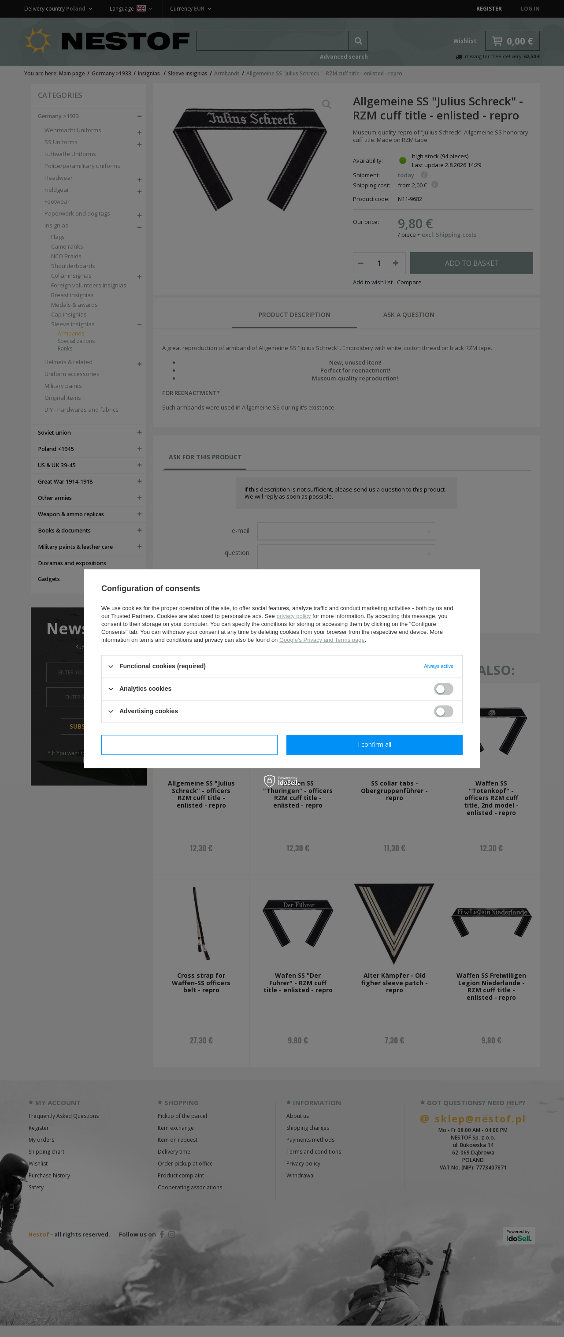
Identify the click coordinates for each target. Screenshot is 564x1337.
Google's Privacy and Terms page (322, 640)
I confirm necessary (190, 744)
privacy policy (293, 616)
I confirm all (374, 744)
